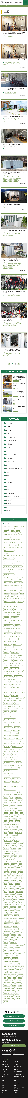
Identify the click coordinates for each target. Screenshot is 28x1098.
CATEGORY (5, 1059)
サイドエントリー (6, 1066)
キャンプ (16, 1064)
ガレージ (16, 1061)
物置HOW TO (5, 1088)
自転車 (15, 1093)
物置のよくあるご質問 (19, 1088)
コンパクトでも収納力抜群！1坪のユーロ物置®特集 (14, 230)
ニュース (16, 1069)
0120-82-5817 (13, 1039)
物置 (3, 1085)
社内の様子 (4, 1090)
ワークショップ (17, 1074)
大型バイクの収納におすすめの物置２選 (11, 204)
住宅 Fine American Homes (19, 1077)
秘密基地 (16, 1090)
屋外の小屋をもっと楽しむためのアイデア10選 (13, 116)
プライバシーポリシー (6, 1054)
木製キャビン (17, 1083)
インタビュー (5, 1061)
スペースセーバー (18, 1066)
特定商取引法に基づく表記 (18, 1054)
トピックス (4, 1069)
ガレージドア (5, 1064)
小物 (15, 1080)
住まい (3, 1076)
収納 (3, 1080)
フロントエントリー (6, 1074)
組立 (3, 1093)
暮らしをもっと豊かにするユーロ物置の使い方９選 (14, 60)
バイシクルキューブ (18, 1071)
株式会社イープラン (9, 1042)
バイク (3, 1071)
